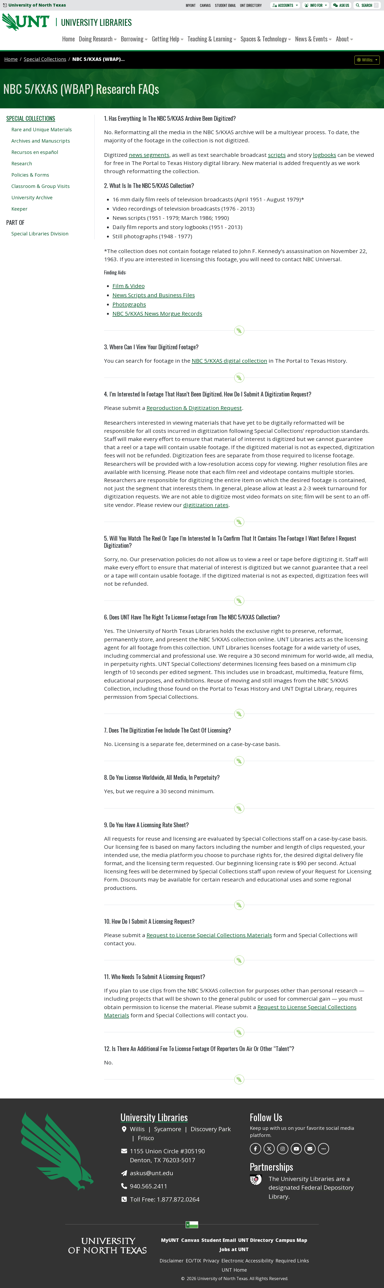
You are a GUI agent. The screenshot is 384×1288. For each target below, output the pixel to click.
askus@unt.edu (151, 1173)
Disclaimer (172, 1260)
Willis (138, 1129)
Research (21, 163)
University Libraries (96, 22)
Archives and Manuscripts (40, 141)
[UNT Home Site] (57, 1150)
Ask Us (341, 5)
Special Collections (30, 118)
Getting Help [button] (168, 38)
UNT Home (234, 1270)
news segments (149, 154)
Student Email (225, 5)
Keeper (19, 209)
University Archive (32, 197)
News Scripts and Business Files (154, 295)
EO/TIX (193, 1260)
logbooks (324, 154)
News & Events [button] (313, 38)
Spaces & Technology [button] (266, 38)
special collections (45, 59)
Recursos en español (34, 152)
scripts (277, 154)
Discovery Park (211, 1129)
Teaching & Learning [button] (212, 38)
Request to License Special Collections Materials (209, 935)
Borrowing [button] (134, 38)
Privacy (211, 1260)
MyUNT (191, 5)
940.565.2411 (148, 1186)
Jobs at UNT (234, 1249)
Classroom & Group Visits (40, 186)
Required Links (292, 1260)
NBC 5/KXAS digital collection (229, 360)
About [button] (344, 38)
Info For (313, 5)
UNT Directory (251, 5)
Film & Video (129, 285)
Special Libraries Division (39, 233)
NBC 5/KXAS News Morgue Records (157, 313)
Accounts (282, 5)
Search (367, 5)
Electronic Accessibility (247, 1260)
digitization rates (205, 505)
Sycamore (168, 1129)
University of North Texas (34, 5)
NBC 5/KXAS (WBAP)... (98, 59)
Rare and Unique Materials (41, 129)
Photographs (129, 304)
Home (68, 38)
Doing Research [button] (98, 38)
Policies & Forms (30, 175)
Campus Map (291, 1240)
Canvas (205, 5)
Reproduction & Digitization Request (194, 407)
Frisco (146, 1138)
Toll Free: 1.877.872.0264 (164, 1199)
